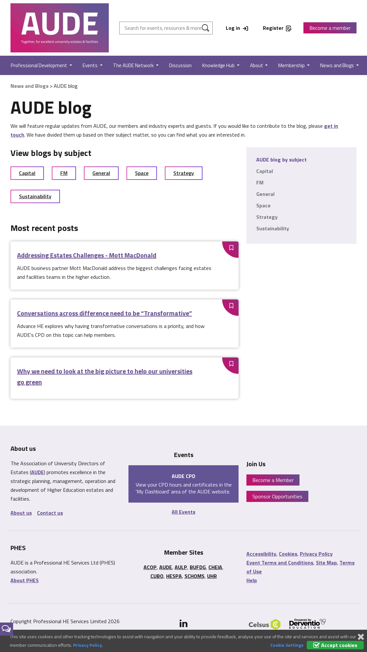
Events (91, 65)
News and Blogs (337, 65)
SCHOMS (194, 576)
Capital (27, 173)
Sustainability (35, 196)
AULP (181, 567)
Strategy (183, 173)
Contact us (50, 513)
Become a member (330, 28)
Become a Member (273, 480)
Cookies (288, 554)
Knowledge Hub (219, 65)
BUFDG (198, 567)
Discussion (180, 65)
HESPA (174, 576)
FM (64, 173)
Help (251, 580)
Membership (292, 65)
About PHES (24, 580)
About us (21, 513)
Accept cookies (335, 645)
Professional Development (39, 65)
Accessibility (261, 554)
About (257, 65)
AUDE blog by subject (281, 159)
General (101, 173)
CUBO (157, 576)
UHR (212, 576)
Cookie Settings (286, 645)
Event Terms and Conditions (279, 562)
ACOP (150, 567)
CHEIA (215, 567)
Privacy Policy (316, 554)
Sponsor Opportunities (277, 496)
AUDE (37, 472)
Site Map (326, 562)
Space (141, 173)
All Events (183, 512)
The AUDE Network (134, 65)
